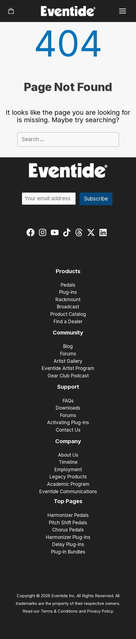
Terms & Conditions (59, 611)
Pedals (68, 285)
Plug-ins (68, 292)
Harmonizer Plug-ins (68, 537)
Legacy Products (68, 476)
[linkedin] (104, 232)
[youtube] (56, 232)
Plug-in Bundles (68, 552)
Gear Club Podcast (68, 376)
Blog (68, 346)
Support (68, 386)
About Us (68, 455)
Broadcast (68, 306)
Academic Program (68, 484)
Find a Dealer (68, 321)
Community (68, 332)
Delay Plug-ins (68, 544)
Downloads (68, 408)
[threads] (80, 232)
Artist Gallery (68, 361)
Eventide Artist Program (68, 368)
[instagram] (43, 232)
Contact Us (68, 430)
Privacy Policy (100, 611)
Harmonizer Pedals (68, 515)
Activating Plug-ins (68, 422)
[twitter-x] (92, 232)
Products (68, 271)
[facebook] (31, 232)
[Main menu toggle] (123, 11)
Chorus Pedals (68, 530)
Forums (68, 353)
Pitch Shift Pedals (68, 522)
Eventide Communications (68, 491)
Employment (68, 469)
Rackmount (68, 299)
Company (68, 441)
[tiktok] (68, 232)
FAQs (68, 401)
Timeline (68, 462)
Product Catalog (68, 314)
